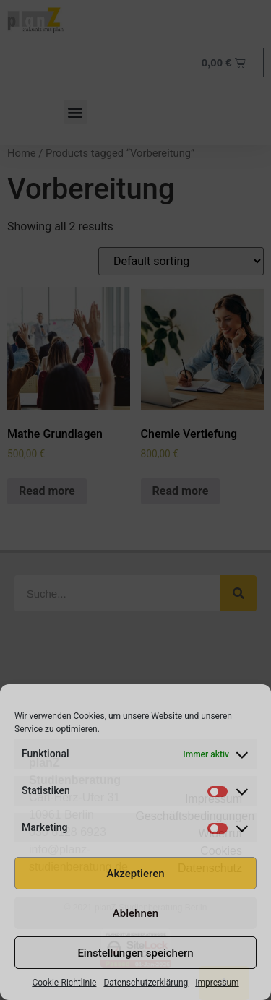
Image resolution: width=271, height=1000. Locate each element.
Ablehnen (135, 913)
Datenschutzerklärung (145, 983)
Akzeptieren (135, 873)
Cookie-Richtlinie (64, 983)
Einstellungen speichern (135, 953)
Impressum (216, 983)
